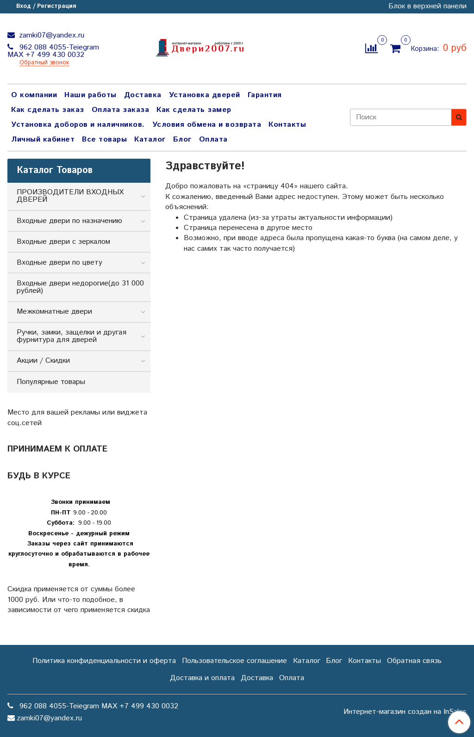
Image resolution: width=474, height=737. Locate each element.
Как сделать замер (193, 110)
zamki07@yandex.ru (50, 35)
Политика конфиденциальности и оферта (104, 661)
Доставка (143, 95)
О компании (34, 95)
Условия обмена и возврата (207, 124)
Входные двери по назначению (69, 221)
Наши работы (90, 95)
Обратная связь (414, 661)
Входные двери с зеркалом (63, 241)
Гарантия (265, 95)
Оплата (213, 139)
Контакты (287, 124)
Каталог (150, 139)
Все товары (104, 139)
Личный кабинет (43, 139)
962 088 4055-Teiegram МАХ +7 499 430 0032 (53, 51)
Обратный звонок (44, 63)
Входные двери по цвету (59, 262)
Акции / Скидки (43, 360)
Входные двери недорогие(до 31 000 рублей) (80, 287)
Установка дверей (204, 95)
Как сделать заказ (47, 110)
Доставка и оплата (202, 678)
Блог (182, 139)
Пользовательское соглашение (234, 661)
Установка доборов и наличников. (78, 124)
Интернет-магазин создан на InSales (405, 712)
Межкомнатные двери (54, 311)
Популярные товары (51, 382)
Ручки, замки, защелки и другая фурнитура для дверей (71, 336)
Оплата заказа (121, 110)
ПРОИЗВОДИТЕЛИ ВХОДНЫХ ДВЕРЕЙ (70, 196)
